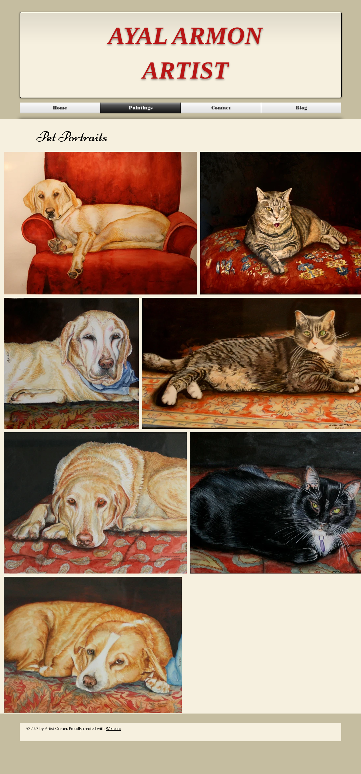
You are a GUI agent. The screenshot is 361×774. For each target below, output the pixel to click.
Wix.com (113, 728)
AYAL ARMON (185, 35)
